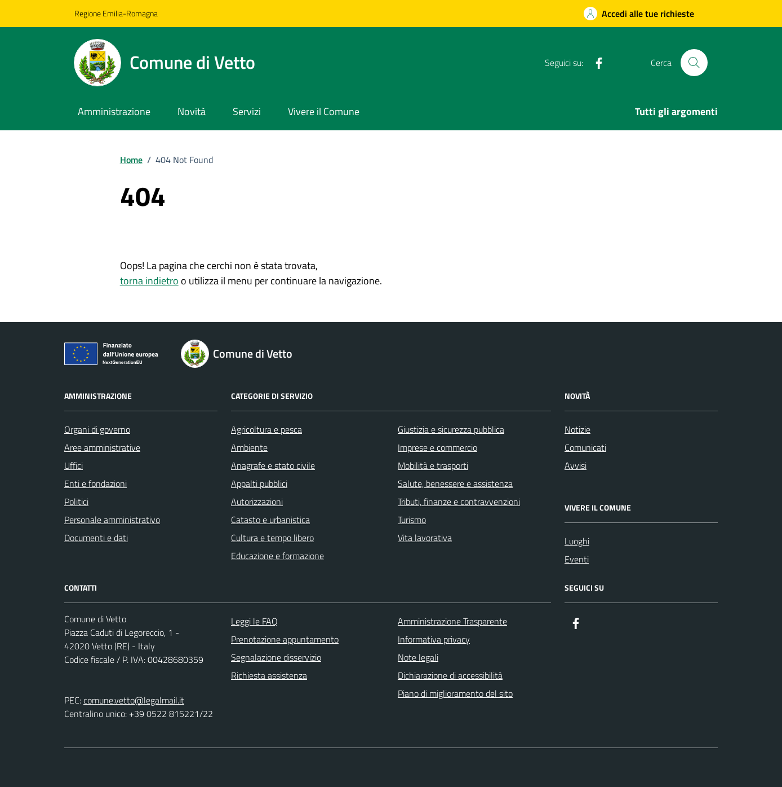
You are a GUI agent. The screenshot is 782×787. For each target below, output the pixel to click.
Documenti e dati (96, 537)
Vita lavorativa (425, 537)
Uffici (73, 465)
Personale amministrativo (112, 519)
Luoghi (577, 541)
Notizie (577, 429)
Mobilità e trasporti (433, 465)
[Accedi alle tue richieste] (639, 13)
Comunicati (585, 447)
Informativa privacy (434, 639)
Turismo (412, 519)
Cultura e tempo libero (272, 537)
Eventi (577, 559)
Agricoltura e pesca (266, 429)
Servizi (247, 111)
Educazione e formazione (277, 555)
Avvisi (575, 465)
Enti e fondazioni (95, 483)
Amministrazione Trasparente (452, 621)
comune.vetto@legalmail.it (133, 700)
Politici (76, 501)
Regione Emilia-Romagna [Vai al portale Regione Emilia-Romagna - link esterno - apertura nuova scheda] (116, 13)
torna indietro (149, 280)
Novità (191, 111)
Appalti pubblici (259, 483)
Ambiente (249, 447)
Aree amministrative (102, 447)
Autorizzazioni (257, 501)
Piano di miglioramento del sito (455, 693)
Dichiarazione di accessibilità (450, 675)
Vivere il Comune (323, 111)
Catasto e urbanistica (270, 519)
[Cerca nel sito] (694, 62)
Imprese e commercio (437, 447)
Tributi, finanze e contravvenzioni (459, 501)
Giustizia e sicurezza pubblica (451, 429)
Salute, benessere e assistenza (455, 483)
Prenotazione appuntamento (285, 639)
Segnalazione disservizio (276, 657)
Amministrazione (114, 111)
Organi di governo (97, 429)
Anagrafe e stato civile (273, 465)
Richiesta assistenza (269, 675)
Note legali (418, 657)
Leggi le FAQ (254, 621)
